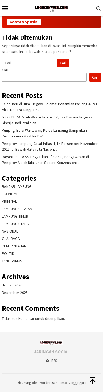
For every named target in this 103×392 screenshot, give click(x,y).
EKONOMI (9, 193)
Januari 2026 (12, 285)
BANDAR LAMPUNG (17, 186)
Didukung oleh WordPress (36, 382)
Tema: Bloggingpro (72, 382)
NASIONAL (10, 231)
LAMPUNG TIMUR (15, 216)
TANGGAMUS (12, 260)
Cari (5, 69)
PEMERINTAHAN (14, 246)
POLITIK (8, 253)
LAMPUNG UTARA (15, 223)
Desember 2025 (15, 292)
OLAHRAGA (11, 238)
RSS (51, 360)
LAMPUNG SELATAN (17, 208)
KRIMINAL (9, 201)
